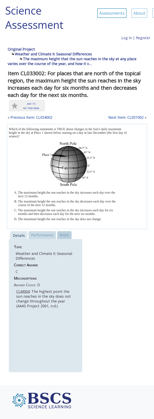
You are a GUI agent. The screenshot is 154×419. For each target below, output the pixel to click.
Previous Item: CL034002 (31, 117)
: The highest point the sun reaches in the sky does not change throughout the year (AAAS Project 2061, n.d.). (43, 298)
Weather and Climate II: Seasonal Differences (53, 54)
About (139, 13)
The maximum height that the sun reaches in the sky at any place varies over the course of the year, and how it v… (72, 61)
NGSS (64, 235)
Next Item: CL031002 (126, 117)
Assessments (112, 13)
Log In (126, 37)
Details (19, 235)
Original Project (21, 49)
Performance (42, 235)
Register (143, 37)
